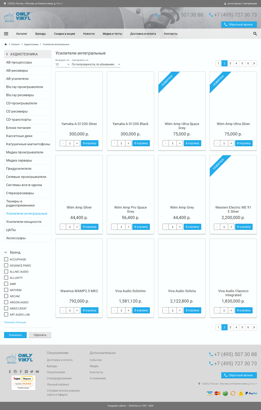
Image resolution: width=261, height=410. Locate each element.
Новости (89, 33)
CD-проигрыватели (21, 103)
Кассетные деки (19, 136)
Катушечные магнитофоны (28, 144)
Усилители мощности (23, 222)
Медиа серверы (19, 160)
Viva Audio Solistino (130, 291)
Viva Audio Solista (182, 291)
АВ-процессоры (19, 62)
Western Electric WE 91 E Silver (233, 209)
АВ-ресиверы (17, 70)
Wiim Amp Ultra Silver (233, 124)
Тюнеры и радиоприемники (20, 203)
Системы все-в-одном (24, 185)
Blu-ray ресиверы (20, 95)
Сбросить (40, 335)
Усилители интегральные (26, 213)
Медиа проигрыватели (24, 152)
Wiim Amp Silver (79, 207)
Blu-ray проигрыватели (24, 87)
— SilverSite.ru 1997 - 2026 (130, 405)
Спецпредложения (59, 378)
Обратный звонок (238, 24)
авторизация (250, 3)
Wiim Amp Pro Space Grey (130, 209)
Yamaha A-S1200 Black (130, 124)
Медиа (94, 366)
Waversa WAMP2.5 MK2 (79, 291)
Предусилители (18, 168)
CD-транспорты (18, 119)
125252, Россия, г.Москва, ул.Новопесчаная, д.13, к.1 (33, 3)
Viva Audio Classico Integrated (233, 293)
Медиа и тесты (112, 33)
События (96, 360)
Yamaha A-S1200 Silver (79, 124)
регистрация (234, 3)
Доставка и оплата (143, 33)
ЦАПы (11, 230)
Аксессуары (16, 238)
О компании (98, 378)
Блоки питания (18, 128)
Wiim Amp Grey (182, 207)
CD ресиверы (17, 111)
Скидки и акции (64, 33)
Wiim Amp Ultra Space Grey (182, 126)
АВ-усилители (17, 79)
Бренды (40, 33)
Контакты (171, 33)
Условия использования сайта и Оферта (63, 392)
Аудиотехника (31, 44)
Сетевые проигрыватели (26, 177)
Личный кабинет (58, 384)
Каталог (21, 33)
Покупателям (56, 372)
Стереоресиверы (20, 193)
